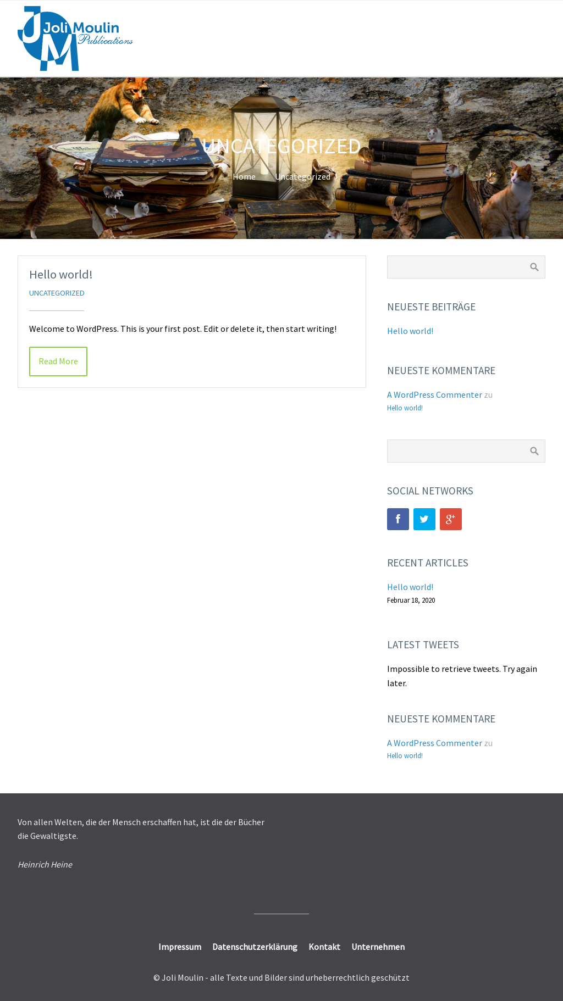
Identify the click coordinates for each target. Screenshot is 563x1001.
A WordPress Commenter (434, 394)
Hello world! (61, 274)
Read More (58, 360)
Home (244, 176)
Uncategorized (302, 176)
